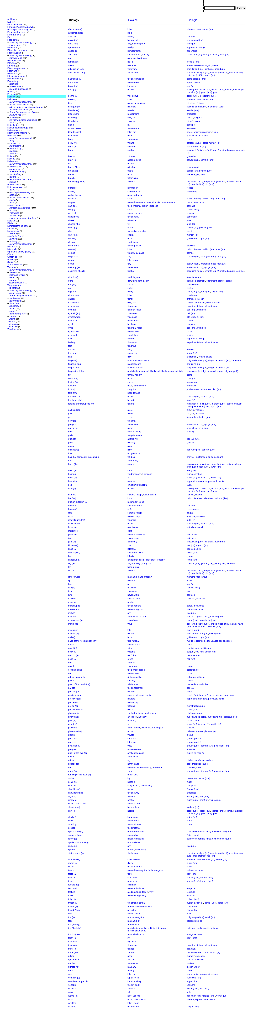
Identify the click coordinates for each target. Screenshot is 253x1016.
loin (70, 591)
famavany (132, 69)
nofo (130, 378)
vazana (143, 616)
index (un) (236, 360)
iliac (70, 512)
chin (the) (72, 235)
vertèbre (191, 985)
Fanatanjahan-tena (16, 32)
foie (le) (190, 584)
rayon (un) (215, 406)
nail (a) (71, 637)
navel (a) (72, 648)
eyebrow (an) (74, 317)
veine (215, 65)
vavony (136, 859)
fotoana (131, 706)
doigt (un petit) (231, 371)
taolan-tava (133, 216)
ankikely (179, 371)
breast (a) (73, 170)
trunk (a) (72, 948)
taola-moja (145, 695)
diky (129, 280)
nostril (71, 666)
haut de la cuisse (195, 959)
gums (71, 446)
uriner (196, 720)
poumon (191, 595)
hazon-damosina (136, 831)
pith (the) (72, 724)
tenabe (131, 948)
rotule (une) (192, 552)
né (188, 152)
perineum (72, 702)
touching (72, 945)
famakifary (133, 335)
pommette (192, 216)
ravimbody (133, 187)
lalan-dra (132, 65)
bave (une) (192, 778)
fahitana (131, 796)
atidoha (131, 160)
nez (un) (191, 659)
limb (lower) (74, 577)
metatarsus (73, 609)
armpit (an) (73, 61)
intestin (200, 299)
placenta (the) (75, 731)
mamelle (191, 174)
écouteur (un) (236, 72)
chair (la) (191, 378)
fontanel (72, 385)
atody (130, 291)
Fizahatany (12, 81)
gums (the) (73, 449)
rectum (71, 756)
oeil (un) (191, 309)
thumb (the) (74, 910)
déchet (190, 280)
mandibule (192, 534)
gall (70, 413)
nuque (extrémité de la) (198, 641)
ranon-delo (133, 774)
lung (70, 595)
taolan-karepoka (150, 206)
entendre (202, 481)
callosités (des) (194, 498)
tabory (145, 892)
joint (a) (72, 541)
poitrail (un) (192, 170)
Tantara (11, 267)
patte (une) (205, 389)
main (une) (205, 403)
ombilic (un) (206, 648)
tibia (70, 913)
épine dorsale (193, 82)
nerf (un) (204, 633)
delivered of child (76, 271)
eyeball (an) (74, 313)
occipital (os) (193, 669)
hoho (130, 238)
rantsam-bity (134, 921)
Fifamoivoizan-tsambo (18, 50)
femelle (190, 349)
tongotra (132, 389)
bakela (131, 849)
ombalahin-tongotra (137, 485)
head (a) (72, 470)
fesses (190, 187)
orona (130, 659)
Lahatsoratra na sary (17, 226)
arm (70, 58)
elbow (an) (73, 295)
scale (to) (72, 782)
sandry (145, 54)
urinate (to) (73, 967)
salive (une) (204, 778)
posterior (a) (74, 745)
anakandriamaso (136, 753)
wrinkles (72, 1003)
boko (130, 33)
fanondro (132, 520)
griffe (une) (192, 238)
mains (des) (192, 403)
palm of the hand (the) (79, 684)
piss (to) (72, 720)
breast (71, 174)
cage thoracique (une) (197, 764)
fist (69, 375)
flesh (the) (73, 378)
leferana (132, 549)
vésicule (200, 103)
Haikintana (12, 130)
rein (189, 591)
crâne (189, 820)
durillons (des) (221, 498)
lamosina (132, 86)
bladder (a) (73, 110)
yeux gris (203, 135)
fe (128, 899)
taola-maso (133, 331)
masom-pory (138, 43)
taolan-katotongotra (137, 870)
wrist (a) (72, 1006)
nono (130, 174)
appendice (192, 51)
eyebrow (72, 320)
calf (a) (71, 191)
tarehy (131, 47)
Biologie (192, 20)
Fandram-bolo (14, 34)
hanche (190, 494)
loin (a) (71, 587)
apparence (192, 47)
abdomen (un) (194, 29)
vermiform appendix (78, 981)
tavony (131, 36)
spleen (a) (73, 846)
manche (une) (218, 403)
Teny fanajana (14, 285)
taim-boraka (138, 280)
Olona (10, 254)
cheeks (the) (74, 224)
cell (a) (71, 209)
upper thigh (73, 959)
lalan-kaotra (133, 260)
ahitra (130, 731)
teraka (131, 150)
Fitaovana (12, 71)
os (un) (202, 146)
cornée (190, 253)
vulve (189, 992)
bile (70, 103)
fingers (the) (74, 367)
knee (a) (72, 549)
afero (130, 103)
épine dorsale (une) (196, 78)
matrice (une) (208, 995)
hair (70, 453)
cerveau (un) (193, 160)
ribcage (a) (73, 764)
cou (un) (200, 651)
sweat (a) (72, 863)
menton (190, 231)
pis (197, 174)
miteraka (132, 106)
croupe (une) (193, 745)
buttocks (72, 187)
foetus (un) (192, 382)
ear (69, 288)
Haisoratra (12, 135)
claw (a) (72, 238)
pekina (131, 602)
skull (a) (72, 817)
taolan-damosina (136, 78)
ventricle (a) (74, 977)
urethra (71, 963)
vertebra (72, 985)
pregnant (72, 749)
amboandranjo (135, 195)
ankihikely (151, 371)
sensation (197, 474)
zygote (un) (217, 291)
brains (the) (74, 167)
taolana (131, 146)
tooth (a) (72, 938)
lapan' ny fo (133, 977)
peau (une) (206, 92)
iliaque (198, 494)
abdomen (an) (75, 29)
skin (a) (72, 811)
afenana (132, 58)
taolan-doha (133, 820)
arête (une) (192, 146)
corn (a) (72, 249)
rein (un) (191, 545)
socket (71, 828)
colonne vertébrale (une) (199, 831)
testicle (71, 892)
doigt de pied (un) (195, 917)
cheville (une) (193, 563)
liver (70, 584)
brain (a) (72, 160)
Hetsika (11, 220)
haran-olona (133, 807)
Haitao (10, 156)
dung (70, 280)
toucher (215, 306)
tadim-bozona (134, 803)
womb (71, 999)
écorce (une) (218, 89)
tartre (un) (220, 198)
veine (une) (214, 633)
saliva (71, 778)
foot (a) (71, 389)
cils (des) (191, 317)
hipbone (72, 494)
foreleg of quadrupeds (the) (81, 403)
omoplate (191, 114)
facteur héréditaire (196, 417)
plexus (71, 735)
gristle (71, 431)
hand (70, 460)
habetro (131, 163)
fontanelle (191, 385)
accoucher (192, 106)
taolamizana (134, 828)
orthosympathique (195, 677)
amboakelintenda (136, 934)
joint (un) (209, 69)
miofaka (131, 691)
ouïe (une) (192, 75)
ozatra (131, 633)
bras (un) (224, 54)
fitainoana (147, 474)
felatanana (133, 684)
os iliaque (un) (227, 695)
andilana (132, 587)
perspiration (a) (75, 709)
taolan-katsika (153, 202)
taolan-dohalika (135, 552)
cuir (208, 89)
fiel (192, 103)
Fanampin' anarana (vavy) (20, 29)
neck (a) (72, 651)
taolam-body (134, 985)
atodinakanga (134, 892)
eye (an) (72, 309)
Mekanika (12, 246)
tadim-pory (133, 702)
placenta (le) (210, 731)
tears (70, 881)
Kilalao (10, 223)
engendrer (213, 106)
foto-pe (131, 959)
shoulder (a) (74, 789)
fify (129, 224)
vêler (221, 106)
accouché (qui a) (195, 150)
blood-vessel (74, 128)
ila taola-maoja (135, 494)
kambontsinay (134, 51)
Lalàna (10, 228)
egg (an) (72, 291)
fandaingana (134, 277)
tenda (142, 902)
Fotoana (11, 94)
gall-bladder (74, 410)
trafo (130, 509)
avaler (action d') (195, 267)
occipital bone (75, 669)
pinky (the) (73, 717)
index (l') (191, 520)
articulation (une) (195, 69)
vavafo (131, 735)
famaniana (133, 963)
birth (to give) (74, 106)
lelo (129, 630)
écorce (228, 89)
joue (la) (191, 224)
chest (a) (72, 227)
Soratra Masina (15, 264)
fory (129, 43)
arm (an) (72, 54)
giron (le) (191, 156)
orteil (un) (210, 917)
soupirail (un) (197, 184)
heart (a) (72, 477)
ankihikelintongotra (157, 928)
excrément (200, 280)
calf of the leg (74, 195)
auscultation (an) (76, 72)
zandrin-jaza (157, 727)
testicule (191, 892)
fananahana (140, 999)
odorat (190, 824)
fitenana (131, 420)
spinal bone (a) (75, 831)
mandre (131, 481)
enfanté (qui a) (211, 150)
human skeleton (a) (77, 502)
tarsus (71, 870)
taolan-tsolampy (135, 688)
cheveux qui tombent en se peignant (205, 457)
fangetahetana (135, 435)
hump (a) (72, 509)
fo (128, 477)
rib (69, 767)
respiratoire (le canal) (214, 181)
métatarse (192, 609)
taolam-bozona (135, 213)
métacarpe (199, 202)
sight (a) (72, 796)
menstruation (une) (196, 706)
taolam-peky (134, 913)
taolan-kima (133, 767)
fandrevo (132, 346)
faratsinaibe (133, 242)
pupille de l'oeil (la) (196, 753)
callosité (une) (194, 198)
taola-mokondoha (136, 669)
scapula (72, 785)
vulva (70, 992)
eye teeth (72, 335)
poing (189, 375)
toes (70, 921)
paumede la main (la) (197, 684)
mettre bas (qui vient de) (232, 150)
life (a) (71, 570)
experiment (73, 306)
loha (130, 470)
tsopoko (161, 559)
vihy (151, 892)
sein (203, 174)
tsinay (130, 299)
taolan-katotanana (136, 202)
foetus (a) (73, 382)
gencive (190, 442)
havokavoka (133, 595)
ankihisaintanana (165, 371)
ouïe (189, 474)
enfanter (202, 106)
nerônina (132, 655)
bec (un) (191, 624)
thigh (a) (72, 899)
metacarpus (74, 605)
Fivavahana (13, 78)
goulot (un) (210, 651)
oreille (190, 288)
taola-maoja (133, 695)
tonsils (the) (74, 934)
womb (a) (72, 995)
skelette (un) (193, 807)
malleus (72, 598)
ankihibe (132, 910)
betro (138, 160)
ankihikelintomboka (137, 928)
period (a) (73, 706)
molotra (131, 580)
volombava (133, 96)
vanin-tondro (151, 713)
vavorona (132, 666)
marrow (72, 602)
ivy (129, 778)
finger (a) (72, 360)
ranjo (138, 563)
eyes (70, 327)
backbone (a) (74, 78)
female (71, 349)
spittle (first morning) (78, 842)
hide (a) (72, 488)
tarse (200, 609)
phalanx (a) (73, 713)
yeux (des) (201, 309)
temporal (72, 888)
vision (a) (72, 988)
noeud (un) (220, 69)
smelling (72, 824)
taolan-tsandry (135, 505)
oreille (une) (193, 284)
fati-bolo (131, 457)
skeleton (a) (74, 807)
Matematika (13, 231)
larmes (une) (206, 877)
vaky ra (131, 117)
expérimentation (195, 306)
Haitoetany (12, 161)
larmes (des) (193, 877)
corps (189, 139)
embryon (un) (193, 291)
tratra (130, 170)
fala (129, 992)
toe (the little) (74, 928)
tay (147, 280)
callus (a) (72, 198)
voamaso (132, 313)
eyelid (71, 324)
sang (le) (191, 124)
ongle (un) (204, 238)
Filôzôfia (11, 63)
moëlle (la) (215, 477)
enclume (191, 516)
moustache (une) (207, 96)
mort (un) (221, 256)
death (71, 263)
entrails (71, 299)
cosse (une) (192, 89)
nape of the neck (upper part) (82, 641)
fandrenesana (134, 474)
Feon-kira (12, 40)
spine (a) (72, 838)
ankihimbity (133, 924)
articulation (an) (76, 69)
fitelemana (133, 267)
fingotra (131, 563)
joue (189, 220)
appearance (74, 47)
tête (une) (191, 470)
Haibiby (11, 99)
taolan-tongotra (135, 609)
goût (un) (191, 874)
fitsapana (132, 306)
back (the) (73, 86)
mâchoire (191, 538)
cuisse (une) (193, 899)
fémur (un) (192, 353)
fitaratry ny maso (136, 253)
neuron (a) (73, 655)
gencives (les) (194, 449)
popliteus (72, 742)
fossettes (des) (194, 277)
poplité (197, 549)
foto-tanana (142, 58)
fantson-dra (133, 128)
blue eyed (73, 135)
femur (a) (72, 353)
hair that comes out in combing (83, 457)
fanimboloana (134, 824)
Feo (9, 37)
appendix (72, 51)
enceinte (191, 749)
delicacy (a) (74, 267)
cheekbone (73, 216)
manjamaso (133, 320)
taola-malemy (134, 206)
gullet (70, 435)
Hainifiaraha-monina (17, 133)
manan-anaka (134, 749)
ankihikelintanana (136, 371)
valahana (132, 591)
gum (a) (72, 439)
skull (70, 820)
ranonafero (139, 103)
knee (70, 556)
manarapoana (134, 364)
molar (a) (72, 616)
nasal (70, 644)
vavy (130, 349)
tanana (131, 403)
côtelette (191, 767)
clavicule (191, 245)
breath (71, 178)
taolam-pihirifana (136, 888)
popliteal (72, 738)
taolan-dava (133, 82)
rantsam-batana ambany (140, 577)
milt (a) (71, 613)
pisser (190, 720)
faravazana (133, 616)
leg (69, 567)
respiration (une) (195, 181)
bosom (71, 156)
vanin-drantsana (136, 713)
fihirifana (132, 884)
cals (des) (208, 498)
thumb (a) (73, 906)
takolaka (132, 220)
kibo (130, 29)
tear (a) (71, 877)
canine (190, 335)
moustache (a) (75, 620)
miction (190, 963)
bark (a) (72, 89)
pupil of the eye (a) (77, 753)
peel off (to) (74, 691)
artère (190, 65)
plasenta (145, 727)
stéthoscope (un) (206, 75)
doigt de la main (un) (197, 360)
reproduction (201, 999)
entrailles (191, 299)
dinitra (131, 709)
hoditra (131, 89)
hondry (138, 375)
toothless (72, 941)
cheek (71, 220)
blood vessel (74, 132)
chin (70, 231)
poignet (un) (193, 1006)
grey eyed (73, 428)
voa (129, 545)
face (70, 338)
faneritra (132, 327)
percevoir (212, 481)
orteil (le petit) (202, 928)
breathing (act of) (76, 181)
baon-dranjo (133, 567)
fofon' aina (133, 178)
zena (130, 417)
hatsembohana (135, 866)
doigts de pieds (194, 921)
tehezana (157, 767)
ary (129, 613)
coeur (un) (192, 477)
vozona (131, 651)
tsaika (130, 382)
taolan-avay (146, 785)
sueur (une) (192, 709)
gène (208, 417)
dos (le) (190, 86)
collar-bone (73, 245)
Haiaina (11, 96)
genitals (72, 420)
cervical (72, 213)
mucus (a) (73, 630)
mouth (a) (73, 624)
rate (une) (191, 613)
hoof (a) (72, 498)
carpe (189, 202)
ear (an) (72, 284)
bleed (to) (73, 121)
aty (129, 584)
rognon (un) (202, 545)
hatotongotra (134, 40)
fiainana (131, 181)
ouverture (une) (213, 626)
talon (189, 485)
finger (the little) (76, 371)
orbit (70, 673)
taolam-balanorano (137, 534)
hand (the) (73, 464)
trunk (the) (73, 952)
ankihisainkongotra (137, 930)
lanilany (131, 680)
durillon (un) (208, 198)
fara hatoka (133, 641)
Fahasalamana (14, 24)
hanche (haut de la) (208, 695)
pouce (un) (192, 906)
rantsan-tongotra (136, 917)
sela (130, 209)
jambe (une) (193, 389)
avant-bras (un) (194, 54)
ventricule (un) (194, 977)
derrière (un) (207, 745)
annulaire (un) (194, 364)
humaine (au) (193, 92)
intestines (73, 531)
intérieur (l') (203, 477)
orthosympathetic (76, 677)
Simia (10, 262)
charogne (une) (208, 256)
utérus (212, 999)
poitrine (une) (205, 170)
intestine (72, 527)
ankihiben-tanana (143, 906)
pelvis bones (74, 695)
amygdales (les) (195, 934)
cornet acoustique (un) (198, 72)
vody (130, 745)
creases (72, 260)
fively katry (140, 849)
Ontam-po (12, 257)
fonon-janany (134, 727)
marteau (200, 516)
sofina (131, 284)
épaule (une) (193, 789)
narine (190, 666)
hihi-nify (131, 442)
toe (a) (71, 917)
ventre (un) (207, 29)
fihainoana (133, 72)
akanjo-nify (133, 439)
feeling (71, 342)
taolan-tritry (145, 767)
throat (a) (72, 902)
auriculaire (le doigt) (196, 371)
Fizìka (10, 91)
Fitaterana (12, 73)
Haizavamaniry (14, 187)
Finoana (11, 65)
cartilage (72, 206)
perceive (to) (74, 698)
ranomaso (133, 877)
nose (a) (72, 659)
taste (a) (72, 874)
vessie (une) (193, 110)
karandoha (133, 817)
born (70, 150)
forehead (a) (74, 396)
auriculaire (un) (215, 371)
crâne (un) (192, 817)
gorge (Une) (210, 902)
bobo (130, 999)
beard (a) (72, 96)
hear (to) (72, 481)
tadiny (131, 288)
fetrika (131, 375)
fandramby (133, 460)
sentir (221, 481)
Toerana (11, 321)
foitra (130, 648)
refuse (71, 760)
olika (130, 531)
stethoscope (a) (76, 853)
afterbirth (72, 36)
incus (70, 516)
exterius (191, 928)
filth (70, 356)
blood (71, 124)
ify (129, 938)
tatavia (131, 110)
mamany (132, 720)
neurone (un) (193, 655)
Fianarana (12, 47)
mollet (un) (192, 191)
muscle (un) (192, 633)
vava (130, 624)
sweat (71, 866)
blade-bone (73, 114)
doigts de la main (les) (219, 360)
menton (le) (192, 235)
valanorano (133, 538)
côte (198, 767)
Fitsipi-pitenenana (16, 76)
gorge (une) (210, 267)
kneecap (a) (74, 552)
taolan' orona (134, 644)
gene (70, 417)
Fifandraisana (14, 52)
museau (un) (198, 626)
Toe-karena (13, 288)
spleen (71, 849)
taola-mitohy (134, 516)
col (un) (190, 651)
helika (130, 61)
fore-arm (72, 393)
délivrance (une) (195, 731)
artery (71, 65)
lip (69, 580)
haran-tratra (133, 764)
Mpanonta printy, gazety (19, 251)
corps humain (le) (211, 143)
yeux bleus (192, 135)
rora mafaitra (134, 842)
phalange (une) (194, 713)
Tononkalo (12, 326)
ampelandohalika (136, 559)
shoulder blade (75, 792)
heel (70, 485)
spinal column (75, 835)
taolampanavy (134, 245)
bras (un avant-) (211, 54)
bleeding (72, 117)
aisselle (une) (193, 61)
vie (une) (209, 184)
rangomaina (133, 114)
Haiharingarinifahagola (18, 127)
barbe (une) (192, 96)
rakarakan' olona (136, 502)
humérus (191, 505)
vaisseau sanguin (202, 65)
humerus (72, 505)
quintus (214, 928)
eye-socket (73, 331)
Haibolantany (13, 125)
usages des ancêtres (221, 641)
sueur (189, 866)
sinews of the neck (77, 803)
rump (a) (72, 771)
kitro (130, 198)
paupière (191, 324)
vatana (131, 143)
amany (131, 970)
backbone (73, 82)
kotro (130, 498)
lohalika (131, 556)
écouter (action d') (219, 72)
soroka (131, 789)
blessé (190, 117)
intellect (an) (74, 523)
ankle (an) (73, 40)
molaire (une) (217, 616)
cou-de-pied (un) (195, 40)
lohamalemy (140, 385)
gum (70, 442)
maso (138, 309)
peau (215, 92)
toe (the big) (74, 924)
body (70, 139)
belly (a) (72, 99)
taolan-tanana (168, 202)
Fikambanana (14, 60)
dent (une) (192, 938)
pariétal (190, 688)
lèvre (189, 580)
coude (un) (192, 295)
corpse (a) (73, 256)
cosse (202, 89)
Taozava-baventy (15, 282)
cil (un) (200, 317)
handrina (132, 400)
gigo (130, 446)
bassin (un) (192, 695)
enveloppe (238, 89)
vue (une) (204, 796)
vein (70, 974)
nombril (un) (193, 648)
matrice (190, 999)
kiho (130, 295)
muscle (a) (73, 633)
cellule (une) (193, 209)
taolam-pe (133, 353)
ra (129, 124)
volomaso (132, 317)
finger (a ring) (74, 364)
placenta (191, 36)
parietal (72, 688)
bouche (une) (202, 624)
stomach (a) (74, 859)
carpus (71, 202)
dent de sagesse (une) (198, 616)
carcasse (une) (194, 143)
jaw (70, 538)
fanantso (132, 662)
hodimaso (132, 324)
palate (71, 680)
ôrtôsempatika (135, 677)
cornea (71, 253)
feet (70, 346)
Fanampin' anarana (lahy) (20, 27)
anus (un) (191, 43)
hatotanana (133, 1006)
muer (189, 691)
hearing (72, 474)
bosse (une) (193, 509)
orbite (189, 331)
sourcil (190, 320)
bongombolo (134, 453)
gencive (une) (193, 439)
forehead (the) (75, 400)
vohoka (136, 995)
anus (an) (73, 43)
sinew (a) (72, 800)
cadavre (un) (193, 256)
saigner (198, 117)
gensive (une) (208, 449)
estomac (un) (208, 859)
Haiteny (11, 158)
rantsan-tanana (135, 360)
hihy (130, 449)
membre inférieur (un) (197, 577)
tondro (147, 360)
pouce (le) (192, 910)
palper (207, 306)
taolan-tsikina (149, 494)
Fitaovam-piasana (16, 68)
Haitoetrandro (14, 184)
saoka (131, 235)
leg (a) (71, 563)
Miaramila (12, 249)
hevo (130, 385)
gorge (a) (72, 424)
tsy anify (132, 941)
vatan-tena (133, 139)
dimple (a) (73, 277)
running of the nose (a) (79, 774)
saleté (229, 280)
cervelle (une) (207, 160)
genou (190, 549)
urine (70, 970)
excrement (73, 302)
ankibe (131, 906)
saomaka (132, 231)
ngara (130, 135)
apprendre (192, 481)
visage (202, 47)
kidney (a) (73, 545)
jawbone (72, 534)
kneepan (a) (74, 559)
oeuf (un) (205, 291)
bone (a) (72, 146)
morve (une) (193, 630)
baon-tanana (134, 393)
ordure (221, 280)
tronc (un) (191, 948)
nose (70, 662)
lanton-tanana (134, 54)
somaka (142, 231)
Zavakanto (12, 329)
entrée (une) (217, 624)
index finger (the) (76, 520)
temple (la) (73, 884)
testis (70, 895)
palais (190, 680)
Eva (9, 21)
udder (71, 956)
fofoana (131, 156)
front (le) (191, 400)
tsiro (130, 874)
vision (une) (192, 796)
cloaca (71, 242)
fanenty (131, 309)
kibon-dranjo (134, 191)
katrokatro (151, 559)
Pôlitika (11, 259)
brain (70, 163)
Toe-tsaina (12, 324)
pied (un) (216, 389)
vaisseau (191, 128)
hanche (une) (193, 587)
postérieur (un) (221, 745)
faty (129, 256)
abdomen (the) (75, 33)
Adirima (11, 19)
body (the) (73, 143)
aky (129, 527)
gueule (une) (230, 624)
